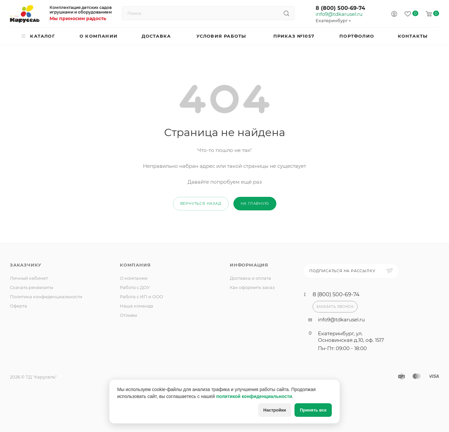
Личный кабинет (29, 278)
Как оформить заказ (252, 287)
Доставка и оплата (250, 278)
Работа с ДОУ (135, 287)
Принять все (313, 410)
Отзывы (128, 315)
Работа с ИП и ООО (141, 296)
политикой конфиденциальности (254, 396)
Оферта (18, 305)
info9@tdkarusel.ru (339, 14)
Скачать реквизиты (31, 287)
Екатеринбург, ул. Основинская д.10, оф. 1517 (351, 336)
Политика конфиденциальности (46, 296)
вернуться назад (201, 203)
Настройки (274, 410)
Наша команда (136, 305)
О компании (134, 278)
